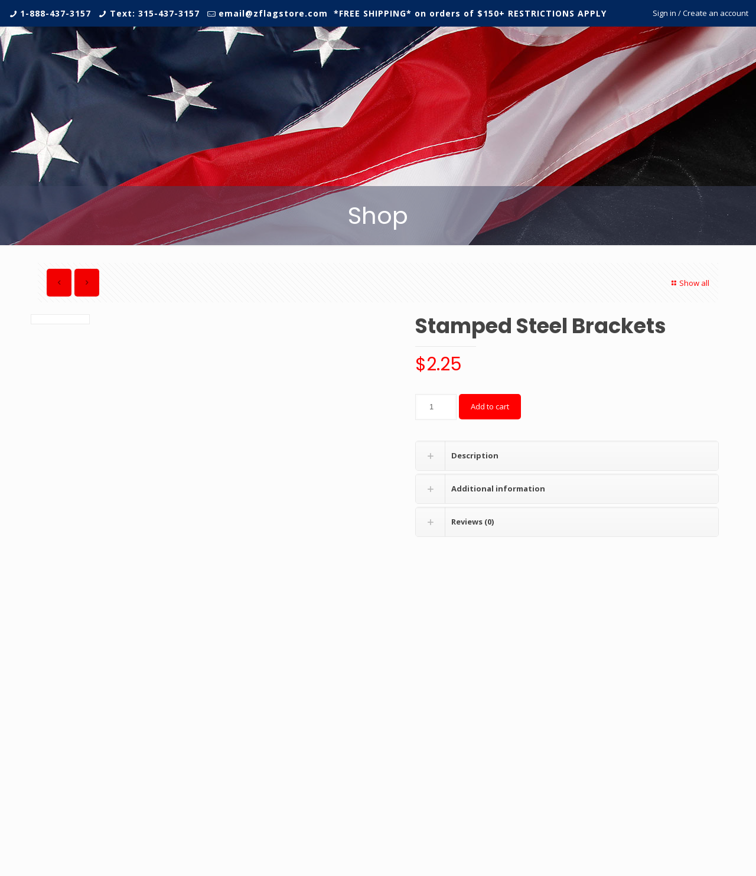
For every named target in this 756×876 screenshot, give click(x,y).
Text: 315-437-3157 (155, 13)
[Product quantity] (436, 407)
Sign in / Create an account (700, 13)
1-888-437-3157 (55, 13)
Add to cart (490, 406)
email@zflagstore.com (273, 13)
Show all (689, 283)
